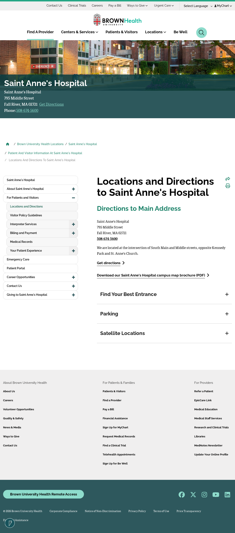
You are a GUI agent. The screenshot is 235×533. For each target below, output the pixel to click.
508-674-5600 (27, 111)
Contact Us (54, 5)
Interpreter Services (23, 224)
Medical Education (206, 409)
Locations (155, 32)
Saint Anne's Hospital (83, 144)
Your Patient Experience (26, 250)
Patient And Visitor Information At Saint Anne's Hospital (45, 153)
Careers (97, 5)
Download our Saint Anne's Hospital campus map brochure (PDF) (153, 275)
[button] (227, 294)
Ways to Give (137, 5)
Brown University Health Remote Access (43, 494)
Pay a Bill (114, 5)
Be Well (180, 32)
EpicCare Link (203, 400)
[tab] (164, 294)
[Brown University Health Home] (7, 144)
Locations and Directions (26, 206)
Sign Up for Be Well (115, 463)
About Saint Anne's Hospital (25, 188)
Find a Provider (112, 400)
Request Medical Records (119, 436)
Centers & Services (79, 32)
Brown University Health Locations (40, 144)
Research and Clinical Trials (211, 427)
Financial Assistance (115, 418)
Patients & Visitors (122, 32)
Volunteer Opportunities (18, 409)
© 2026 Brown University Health (22, 511)
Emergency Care (18, 259)
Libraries (199, 436)
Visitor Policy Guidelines (26, 215)
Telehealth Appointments (119, 454)
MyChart (223, 6)
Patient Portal (16, 268)
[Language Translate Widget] (196, 6)
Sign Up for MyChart (115, 427)
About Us (9, 391)
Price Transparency (189, 511)
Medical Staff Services (208, 418)
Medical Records (21, 241)
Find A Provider (40, 32)
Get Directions (51, 105)
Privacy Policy (137, 511)
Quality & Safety (13, 418)
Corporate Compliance (63, 511)
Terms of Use (161, 511)
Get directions (111, 263)
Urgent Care (164, 5)
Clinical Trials (77, 5)
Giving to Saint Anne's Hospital (27, 294)
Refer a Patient (203, 391)
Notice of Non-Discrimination (103, 511)
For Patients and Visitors (23, 197)
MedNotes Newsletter (208, 445)
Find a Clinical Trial (114, 445)
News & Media (12, 427)
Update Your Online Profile (211, 454)
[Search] (201, 32)
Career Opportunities (21, 277)
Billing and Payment (23, 233)
